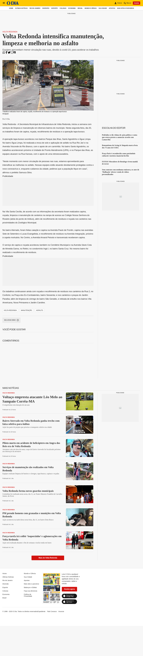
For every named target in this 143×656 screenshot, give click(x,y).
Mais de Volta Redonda (48, 558)
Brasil (80, 8)
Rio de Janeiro (34, 8)
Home (11, 8)
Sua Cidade (103, 8)
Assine (136, 3)
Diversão (45, 8)
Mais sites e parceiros (125, 8)
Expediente (41, 611)
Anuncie (61, 611)
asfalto (39, 310)
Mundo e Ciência (91, 8)
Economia (72, 8)
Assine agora (69, 589)
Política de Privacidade (28, 595)
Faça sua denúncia (30, 591)
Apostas (112, 8)
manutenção (26, 310)
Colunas (63, 8)
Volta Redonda (9, 32)
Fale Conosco (52, 611)
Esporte (54, 8)
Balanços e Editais (30, 587)
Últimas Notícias (21, 8)
